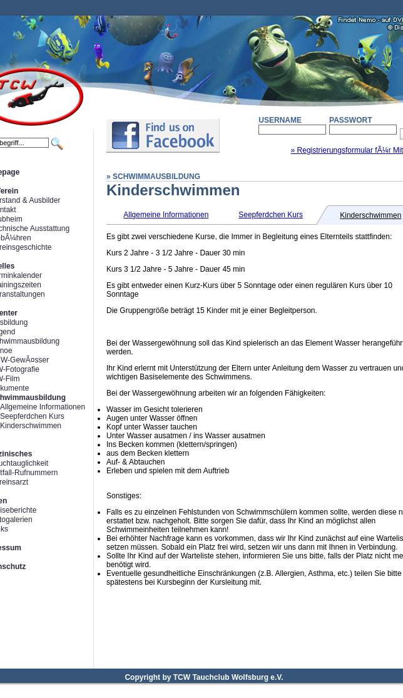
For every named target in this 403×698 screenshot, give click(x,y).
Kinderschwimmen (30, 425)
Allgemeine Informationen (42, 407)
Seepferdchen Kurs (32, 416)
